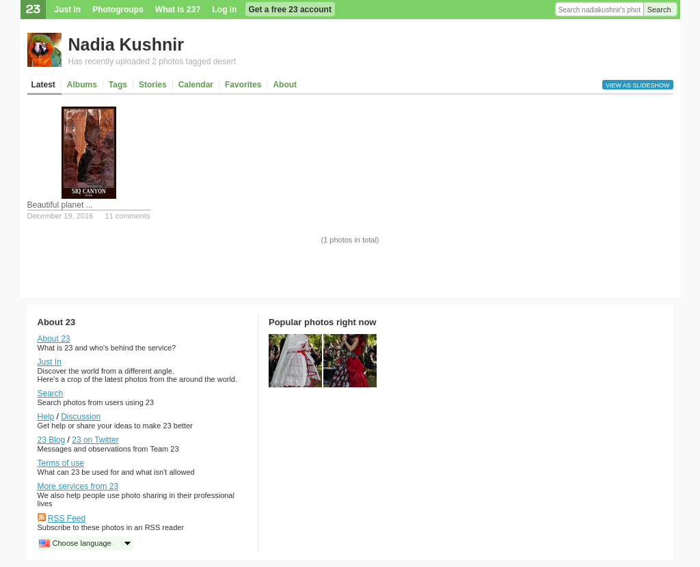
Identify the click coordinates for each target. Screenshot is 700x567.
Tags (118, 84)
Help (46, 416)
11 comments (127, 216)
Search (659, 9)
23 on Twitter (95, 440)
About (285, 84)
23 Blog (52, 440)
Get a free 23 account (290, 9)
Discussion (80, 416)
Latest (43, 84)
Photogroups (118, 9)
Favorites (243, 84)
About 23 (54, 339)
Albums (82, 84)
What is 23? (178, 9)
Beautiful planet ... (60, 205)
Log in (225, 9)
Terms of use (61, 463)
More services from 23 (78, 486)
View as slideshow (638, 85)
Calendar (195, 84)
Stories (153, 84)
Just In (68, 9)
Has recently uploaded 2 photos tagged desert (152, 61)
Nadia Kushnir (126, 44)
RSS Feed (66, 518)
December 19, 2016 (60, 216)
